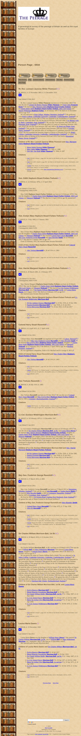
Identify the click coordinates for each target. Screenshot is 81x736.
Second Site (45, 734)
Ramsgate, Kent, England (27, 124)
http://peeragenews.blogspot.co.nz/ (53, 169)
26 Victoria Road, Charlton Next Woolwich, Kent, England (54, 497)
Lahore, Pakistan (70, 339)
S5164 (29, 522)
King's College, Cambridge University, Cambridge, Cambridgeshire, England (48, 116)
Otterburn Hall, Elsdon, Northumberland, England (48, 581)
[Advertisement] (48, 47)
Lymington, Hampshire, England (60, 493)
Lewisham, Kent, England (38, 495)
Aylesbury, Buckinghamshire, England (42, 399)
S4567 (29, 370)
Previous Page (69, 79)
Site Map (59, 79)
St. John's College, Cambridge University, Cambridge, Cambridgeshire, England (47, 556)
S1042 (29, 165)
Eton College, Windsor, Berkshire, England (48, 114)
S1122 (29, 169)
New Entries (22, 79)
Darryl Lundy (48, 728)
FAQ (29, 79)
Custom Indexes (38, 79)
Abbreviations (50, 79)
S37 (28, 158)
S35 (28, 162)
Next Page (22, 82)
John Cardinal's (38, 734)
